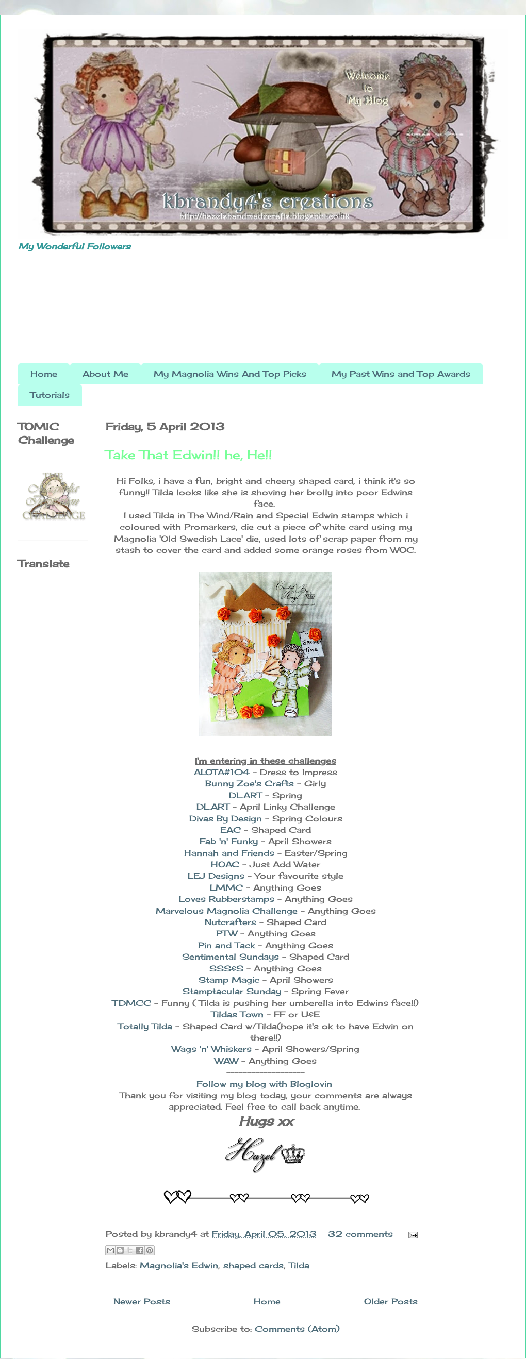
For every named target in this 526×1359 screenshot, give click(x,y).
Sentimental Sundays (230, 956)
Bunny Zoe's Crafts (249, 783)
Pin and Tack (226, 945)
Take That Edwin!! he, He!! (189, 454)
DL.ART (245, 795)
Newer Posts (141, 1301)
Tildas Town (237, 1014)
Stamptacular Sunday (233, 991)
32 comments (360, 1234)
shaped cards (253, 1265)
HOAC (225, 864)
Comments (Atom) (297, 1328)
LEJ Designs (216, 875)
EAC (230, 830)
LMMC (226, 887)
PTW (228, 933)
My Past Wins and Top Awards (401, 373)
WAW (226, 1060)
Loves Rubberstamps (226, 899)
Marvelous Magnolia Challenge (227, 910)
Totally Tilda (146, 1026)
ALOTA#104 (222, 772)
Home (43, 373)
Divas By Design (225, 818)
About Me (105, 373)
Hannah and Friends (229, 853)
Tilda (299, 1265)
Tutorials (50, 395)
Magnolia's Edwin (179, 1265)
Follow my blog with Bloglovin (264, 1084)
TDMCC (131, 1003)
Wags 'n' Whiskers (213, 1049)
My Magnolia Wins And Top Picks (230, 373)
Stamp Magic (230, 980)
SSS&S (226, 968)
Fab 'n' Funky (229, 841)
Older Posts (391, 1301)
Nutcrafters (230, 922)
